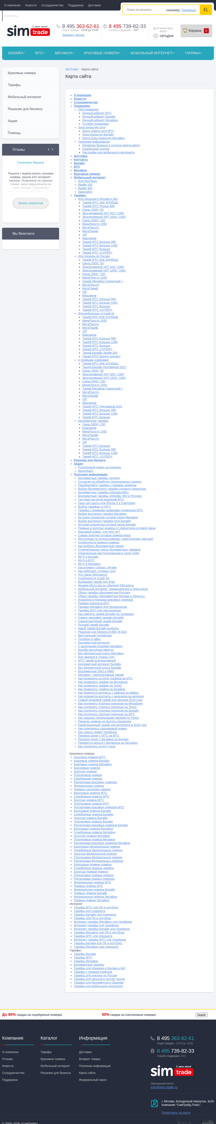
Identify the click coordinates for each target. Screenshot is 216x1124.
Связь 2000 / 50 (93, 209)
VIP (84, 234)
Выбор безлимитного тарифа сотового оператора (112, 488)
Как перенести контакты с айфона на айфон (108, 692)
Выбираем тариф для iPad (96, 581)
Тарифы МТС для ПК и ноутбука (96, 907)
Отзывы (7, 1059)
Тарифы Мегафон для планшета (96, 946)
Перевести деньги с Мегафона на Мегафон (108, 742)
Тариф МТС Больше (96, 249)
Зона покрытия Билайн (98, 134)
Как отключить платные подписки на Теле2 (107, 707)
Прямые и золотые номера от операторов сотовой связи (116, 528)
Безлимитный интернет (94, 642)
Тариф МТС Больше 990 (99, 242)
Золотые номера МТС (89, 800)
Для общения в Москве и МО (98, 199)
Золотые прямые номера (91, 871)
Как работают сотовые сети (97, 571)
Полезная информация (94, 141)
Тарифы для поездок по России (95, 975)
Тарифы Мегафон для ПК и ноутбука (99, 932)
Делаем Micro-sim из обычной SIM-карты (106, 585)
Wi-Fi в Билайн (88, 556)
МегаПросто (90, 227)
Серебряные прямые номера (94, 868)
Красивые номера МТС (89, 757)
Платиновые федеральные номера (98, 857)
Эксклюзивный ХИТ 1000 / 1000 (104, 216)
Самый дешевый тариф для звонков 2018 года (110, 700)
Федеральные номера (89, 785)
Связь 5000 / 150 (93, 220)
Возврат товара (89, 1059)
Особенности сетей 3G (93, 578)
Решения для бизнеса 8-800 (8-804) (102, 632)
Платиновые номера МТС (91, 803)
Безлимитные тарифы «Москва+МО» (103, 492)
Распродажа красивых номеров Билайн (101, 825)
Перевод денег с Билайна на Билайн (103, 739)
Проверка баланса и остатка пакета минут (111, 145)
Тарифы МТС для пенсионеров (99, 610)
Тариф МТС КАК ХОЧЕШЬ (100, 202)
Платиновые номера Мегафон (94, 839)
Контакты (11, 15)
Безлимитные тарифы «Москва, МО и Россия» (110, 496)
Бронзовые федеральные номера (97, 846)
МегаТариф (90, 231)
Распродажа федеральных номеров (98, 861)
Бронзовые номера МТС (90, 793)
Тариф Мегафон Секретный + (102, 281)
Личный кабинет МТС (97, 113)
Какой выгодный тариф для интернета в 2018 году (112, 725)
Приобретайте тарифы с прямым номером (107, 485)
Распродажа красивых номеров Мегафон (102, 843)
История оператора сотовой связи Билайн (107, 524)
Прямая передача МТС (94, 603)
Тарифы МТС (83, 957)
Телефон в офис (89, 639)
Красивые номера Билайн (91, 760)
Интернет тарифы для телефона (96, 925)
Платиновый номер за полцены (99, 467)
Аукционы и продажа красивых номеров (105, 599)
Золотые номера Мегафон (92, 836)
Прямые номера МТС (88, 886)
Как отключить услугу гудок (96, 746)
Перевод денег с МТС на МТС (98, 735)
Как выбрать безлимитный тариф (101, 546)
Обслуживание (88, 109)
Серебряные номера (88, 778)
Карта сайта (87, 1073)
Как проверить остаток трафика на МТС (105, 678)
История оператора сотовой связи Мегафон (108, 517)
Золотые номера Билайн (91, 818)
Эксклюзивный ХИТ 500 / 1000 (103, 213)
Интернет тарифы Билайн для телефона (102, 929)
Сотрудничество (52, 5)
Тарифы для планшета (89, 911)
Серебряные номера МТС (91, 796)
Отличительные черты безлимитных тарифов (109, 549)
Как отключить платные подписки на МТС (106, 714)
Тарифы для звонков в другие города (99, 979)
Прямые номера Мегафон (91, 900)
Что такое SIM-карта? (93, 574)
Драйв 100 (85, 184)
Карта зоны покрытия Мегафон (103, 138)
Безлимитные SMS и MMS (96, 671)
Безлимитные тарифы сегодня (99, 478)
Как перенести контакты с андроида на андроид (111, 696)
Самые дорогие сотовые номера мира (104, 535)
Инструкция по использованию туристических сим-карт (115, 539)
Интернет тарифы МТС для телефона (100, 939)
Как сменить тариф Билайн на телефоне (106, 614)
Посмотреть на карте (176, 1112)
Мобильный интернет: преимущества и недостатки (113, 589)
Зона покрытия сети (91, 127)
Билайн (18, 53)
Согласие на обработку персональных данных (110, 481)
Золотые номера (85, 771)
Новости (30, 5)
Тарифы (195, 53)
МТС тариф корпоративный (97, 660)
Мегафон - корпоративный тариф (101, 675)
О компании (12, 5)
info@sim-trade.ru (164, 1087)
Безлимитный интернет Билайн (99, 664)
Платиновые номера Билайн (93, 821)
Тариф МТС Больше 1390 (99, 245)
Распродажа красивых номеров (95, 782)
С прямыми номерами (93, 360)
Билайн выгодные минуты (95, 649)
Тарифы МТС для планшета (93, 936)
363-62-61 (80, 26)
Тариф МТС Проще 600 (98, 206)
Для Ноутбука (87, 181)
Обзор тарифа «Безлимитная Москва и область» (111, 596)
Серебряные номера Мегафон (95, 832)
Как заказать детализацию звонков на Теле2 (108, 717)
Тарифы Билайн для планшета (95, 914)
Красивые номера (104, 53)
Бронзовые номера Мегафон (93, 828)
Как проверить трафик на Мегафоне (103, 682)
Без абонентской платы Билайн (99, 667)
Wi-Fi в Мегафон (89, 564)
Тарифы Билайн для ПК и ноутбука (98, 943)
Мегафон (66, 53)
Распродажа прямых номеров (94, 878)
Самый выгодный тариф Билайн (100, 621)
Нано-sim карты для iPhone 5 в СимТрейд (106, 503)
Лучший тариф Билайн (93, 624)
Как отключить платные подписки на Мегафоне (110, 703)
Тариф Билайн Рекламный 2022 (104, 367)
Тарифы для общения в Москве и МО (99, 968)
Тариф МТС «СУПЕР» (97, 252)
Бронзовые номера (87, 768)
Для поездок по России (93, 256)
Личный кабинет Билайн (99, 116)
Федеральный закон (93, 1079)
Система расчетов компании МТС (101, 499)
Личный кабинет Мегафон (100, 120)
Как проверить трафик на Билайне (101, 689)
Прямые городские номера (92, 789)
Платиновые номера (88, 775)
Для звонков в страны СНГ (96, 657)
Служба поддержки (95, 123)
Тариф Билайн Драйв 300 (99, 352)
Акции (78, 463)
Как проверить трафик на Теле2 (100, 685)
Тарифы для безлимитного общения (99, 982)
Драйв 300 (85, 188)
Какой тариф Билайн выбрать (98, 628)
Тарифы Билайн (85, 954)
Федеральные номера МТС (92, 882)
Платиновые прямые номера (93, 875)
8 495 (127, 26)
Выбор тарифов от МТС (94, 506)
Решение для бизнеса (90, 460)
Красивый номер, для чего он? (99, 531)
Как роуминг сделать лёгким (97, 567)
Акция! (201, 1014)
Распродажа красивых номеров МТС (99, 807)
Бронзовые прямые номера (92, 864)
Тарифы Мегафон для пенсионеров (102, 607)
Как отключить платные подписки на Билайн (108, 710)
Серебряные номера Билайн (93, 814)
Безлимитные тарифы (93, 420)
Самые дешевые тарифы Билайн (101, 617)
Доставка (94, 5)
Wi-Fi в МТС (86, 560)
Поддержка (76, 5)
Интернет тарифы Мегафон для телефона (103, 921)
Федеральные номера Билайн (94, 889)
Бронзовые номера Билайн (92, 810)
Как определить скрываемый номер (102, 728)
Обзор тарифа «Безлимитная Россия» (104, 592)
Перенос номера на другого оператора (104, 721)
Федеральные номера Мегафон (95, 896)
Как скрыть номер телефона (97, 732)
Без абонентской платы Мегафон (101, 653)
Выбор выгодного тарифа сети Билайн (104, 521)
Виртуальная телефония (95, 635)
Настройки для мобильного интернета (108, 152)
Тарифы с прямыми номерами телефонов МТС (110, 510)
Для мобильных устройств (96, 313)
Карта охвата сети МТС (98, 131)
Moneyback (85, 471)
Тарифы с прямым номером (93, 972)
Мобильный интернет (154, 53)
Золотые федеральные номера (95, 853)
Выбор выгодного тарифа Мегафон (102, 513)
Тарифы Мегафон (86, 961)
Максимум (89, 238)
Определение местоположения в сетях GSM (108, 553)
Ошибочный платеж (95, 148)
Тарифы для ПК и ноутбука (92, 918)
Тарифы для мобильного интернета (98, 986)
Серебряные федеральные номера (98, 850)
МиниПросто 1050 (94, 224)
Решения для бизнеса (55, 1073)
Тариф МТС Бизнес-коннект (101, 356)
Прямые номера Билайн (90, 893)
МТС (42, 53)
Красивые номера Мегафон (93, 764)
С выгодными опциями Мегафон (100, 646)
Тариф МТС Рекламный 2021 (102, 406)
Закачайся (85, 191)
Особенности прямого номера (98, 542)
